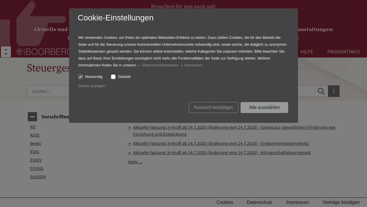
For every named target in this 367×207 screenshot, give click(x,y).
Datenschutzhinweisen (160, 65)
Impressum (193, 65)
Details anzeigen (92, 86)
